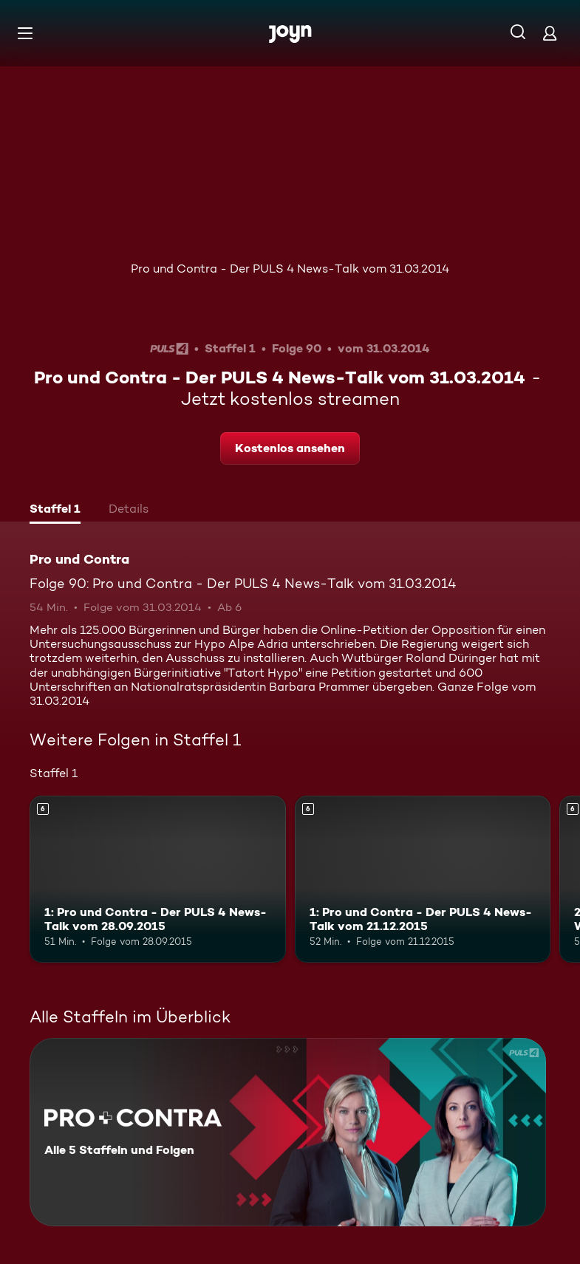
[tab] (55, 510)
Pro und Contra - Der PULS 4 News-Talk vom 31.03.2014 (290, 269)
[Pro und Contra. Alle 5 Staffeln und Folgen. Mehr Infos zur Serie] (288, 1132)
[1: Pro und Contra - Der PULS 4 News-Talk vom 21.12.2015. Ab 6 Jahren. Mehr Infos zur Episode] (423, 879)
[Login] (549, 33)
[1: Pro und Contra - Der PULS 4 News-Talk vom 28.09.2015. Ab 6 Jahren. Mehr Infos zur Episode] (158, 879)
